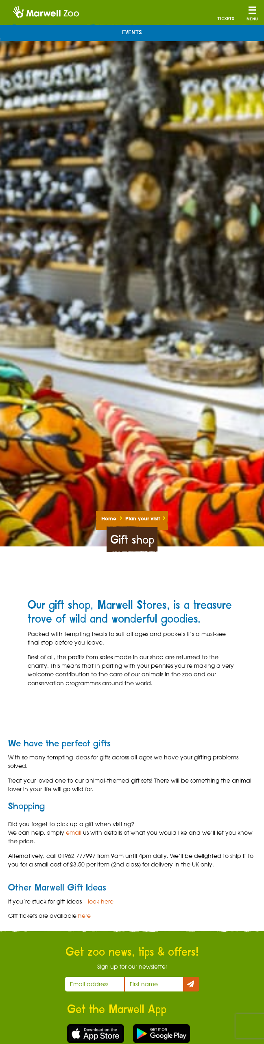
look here (100, 901)
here (84, 915)
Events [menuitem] (132, 32)
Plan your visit (142, 518)
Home (108, 518)
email (73, 832)
